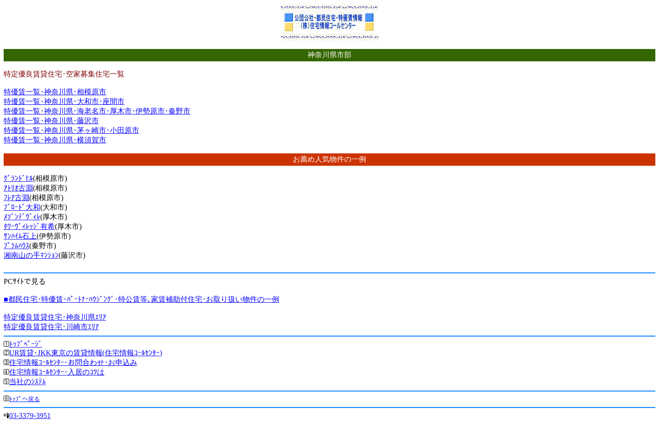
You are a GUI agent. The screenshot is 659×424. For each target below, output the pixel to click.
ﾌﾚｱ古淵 (16, 197)
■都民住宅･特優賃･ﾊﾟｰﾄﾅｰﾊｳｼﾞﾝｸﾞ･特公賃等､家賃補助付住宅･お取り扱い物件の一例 (141, 299)
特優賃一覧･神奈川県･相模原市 (55, 92)
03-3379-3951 (30, 415)
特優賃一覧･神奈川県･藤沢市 (51, 121)
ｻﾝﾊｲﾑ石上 (20, 236)
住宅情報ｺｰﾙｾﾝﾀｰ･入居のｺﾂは (56, 372)
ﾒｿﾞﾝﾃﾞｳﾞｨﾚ (22, 217)
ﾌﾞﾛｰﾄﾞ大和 (22, 207)
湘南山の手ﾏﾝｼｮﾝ (31, 255)
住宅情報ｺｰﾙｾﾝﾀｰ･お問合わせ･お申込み (73, 362)
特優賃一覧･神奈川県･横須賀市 (55, 140)
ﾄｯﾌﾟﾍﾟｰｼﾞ (25, 344)
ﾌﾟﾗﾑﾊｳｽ (16, 246)
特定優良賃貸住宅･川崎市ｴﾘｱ (51, 327)
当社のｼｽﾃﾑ (27, 382)
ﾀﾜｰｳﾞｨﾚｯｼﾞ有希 (29, 226)
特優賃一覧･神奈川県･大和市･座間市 (64, 101)
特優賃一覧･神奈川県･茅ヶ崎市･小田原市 (71, 130)
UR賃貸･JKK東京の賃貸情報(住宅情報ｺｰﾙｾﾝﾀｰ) (85, 353)
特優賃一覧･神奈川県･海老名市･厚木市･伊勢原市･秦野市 (97, 111)
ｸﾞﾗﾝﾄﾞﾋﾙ (18, 178)
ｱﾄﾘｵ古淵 (18, 188)
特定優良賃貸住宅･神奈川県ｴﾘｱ (55, 317)
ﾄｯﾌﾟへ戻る (24, 399)
